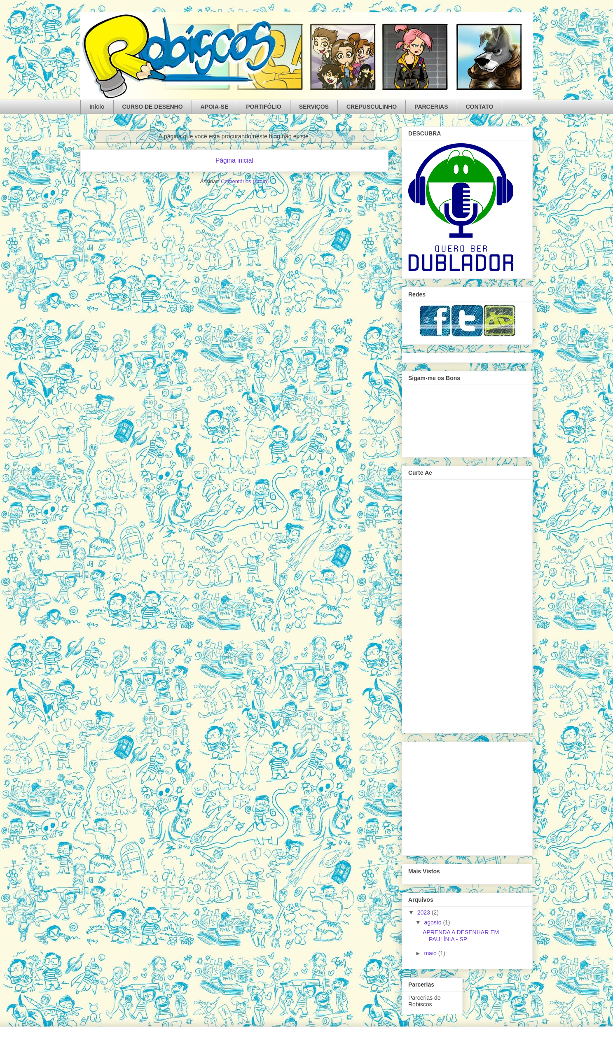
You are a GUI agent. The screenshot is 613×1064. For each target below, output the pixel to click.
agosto (433, 922)
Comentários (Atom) (245, 181)
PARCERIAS (431, 106)
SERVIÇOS (314, 106)
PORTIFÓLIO (263, 106)
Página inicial (234, 160)
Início (97, 106)
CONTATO (480, 106)
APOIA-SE (215, 106)
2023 (424, 912)
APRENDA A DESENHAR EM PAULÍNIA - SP (461, 936)
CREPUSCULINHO (371, 106)
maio (431, 953)
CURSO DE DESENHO (152, 106)
